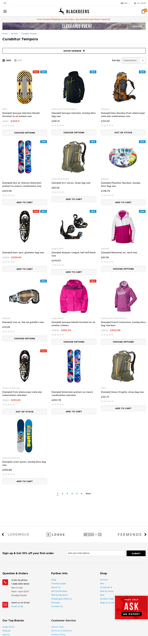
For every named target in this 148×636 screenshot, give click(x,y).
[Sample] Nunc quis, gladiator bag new (23, 252)
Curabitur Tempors (29, 34)
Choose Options (24, 132)
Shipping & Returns (61, 598)
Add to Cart (25, 202)
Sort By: (116, 60)
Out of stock (123, 132)
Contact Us (57, 606)
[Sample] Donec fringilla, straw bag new (122, 392)
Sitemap (55, 602)
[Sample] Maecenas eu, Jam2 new (119, 252)
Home (5, 34)
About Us (56, 587)
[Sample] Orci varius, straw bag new (71, 183)
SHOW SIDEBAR (74, 51)
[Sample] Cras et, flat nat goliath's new (23, 322)
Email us (17, 606)
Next (88, 493)
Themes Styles (58, 583)
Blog (53, 579)
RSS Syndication (59, 595)
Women (14, 34)
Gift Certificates (59, 591)
